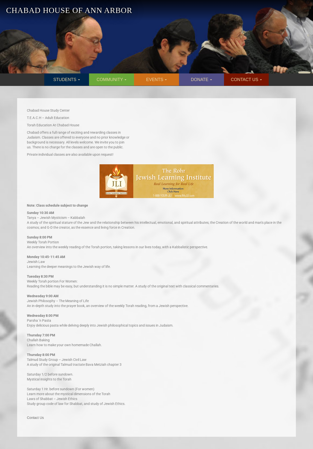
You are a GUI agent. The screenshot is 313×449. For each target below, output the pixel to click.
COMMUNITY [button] (111, 79)
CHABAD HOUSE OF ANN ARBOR (69, 10)
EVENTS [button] (156, 79)
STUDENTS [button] (66, 79)
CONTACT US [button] (246, 79)
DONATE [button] (201, 79)
